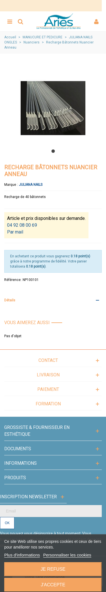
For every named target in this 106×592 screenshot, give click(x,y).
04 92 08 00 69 (22, 225)
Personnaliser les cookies (67, 555)
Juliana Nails (30, 185)
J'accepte (53, 584)
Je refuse (52, 569)
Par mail (15, 232)
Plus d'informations (22, 555)
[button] (53, 151)
